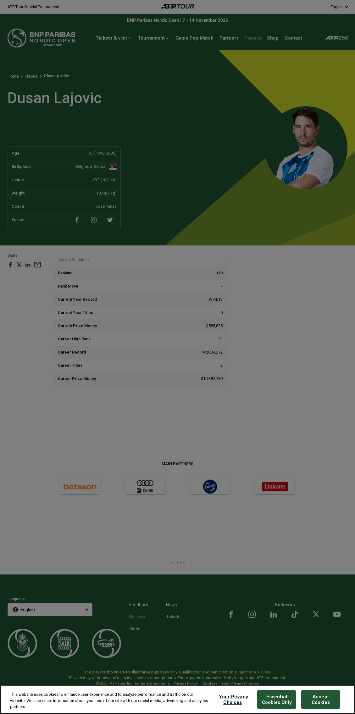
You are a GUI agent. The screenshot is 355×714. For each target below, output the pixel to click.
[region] (177, 699)
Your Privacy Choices (233, 699)
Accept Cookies (321, 699)
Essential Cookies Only (276, 699)
